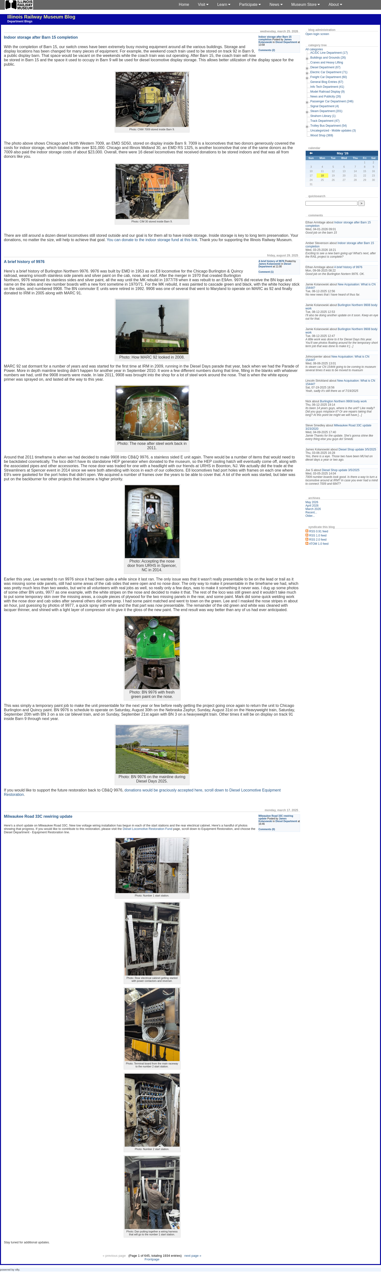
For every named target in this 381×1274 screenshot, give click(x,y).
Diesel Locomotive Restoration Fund (147, 829)
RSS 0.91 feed (318, 531)
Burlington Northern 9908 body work (343, 401)
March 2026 (313, 509)
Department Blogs (19, 21)
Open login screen (317, 34)
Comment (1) (266, 272)
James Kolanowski (270, 264)
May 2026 (311, 502)
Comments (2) (267, 50)
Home (184, 4)
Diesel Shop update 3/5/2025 (357, 449)
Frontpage (152, 1259)
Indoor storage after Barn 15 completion (41, 37)
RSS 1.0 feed (317, 535)
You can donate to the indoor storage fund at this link (152, 240)
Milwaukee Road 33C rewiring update (38, 816)
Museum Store (305, 4)
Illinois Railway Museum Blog (41, 16)
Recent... (311, 512)
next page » (192, 1255)
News (275, 4)
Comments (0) (267, 829)
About (335, 4)
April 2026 (312, 505)
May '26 (342, 153)
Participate (250, 4)
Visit (203, 4)
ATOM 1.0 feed (319, 543)
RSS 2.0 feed (317, 539)
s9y (17, 1269)
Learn (223, 4)
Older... (310, 516)
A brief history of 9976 (271, 261)
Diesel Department (286, 42)
